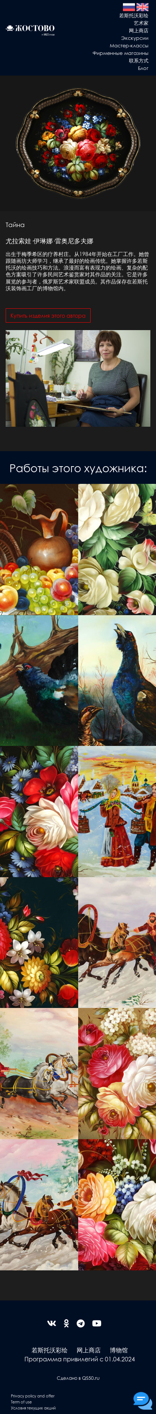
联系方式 (138, 60)
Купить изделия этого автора (48, 315)
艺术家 (141, 23)
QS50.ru (91, 1378)
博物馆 (119, 1350)
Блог (143, 68)
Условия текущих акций (33, 1407)
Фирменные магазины (120, 53)
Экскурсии (134, 38)
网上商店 (138, 30)
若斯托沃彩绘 (133, 15)
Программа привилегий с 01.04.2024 (79, 1359)
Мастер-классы (129, 45)
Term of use (21, 1401)
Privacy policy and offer (33, 1395)
